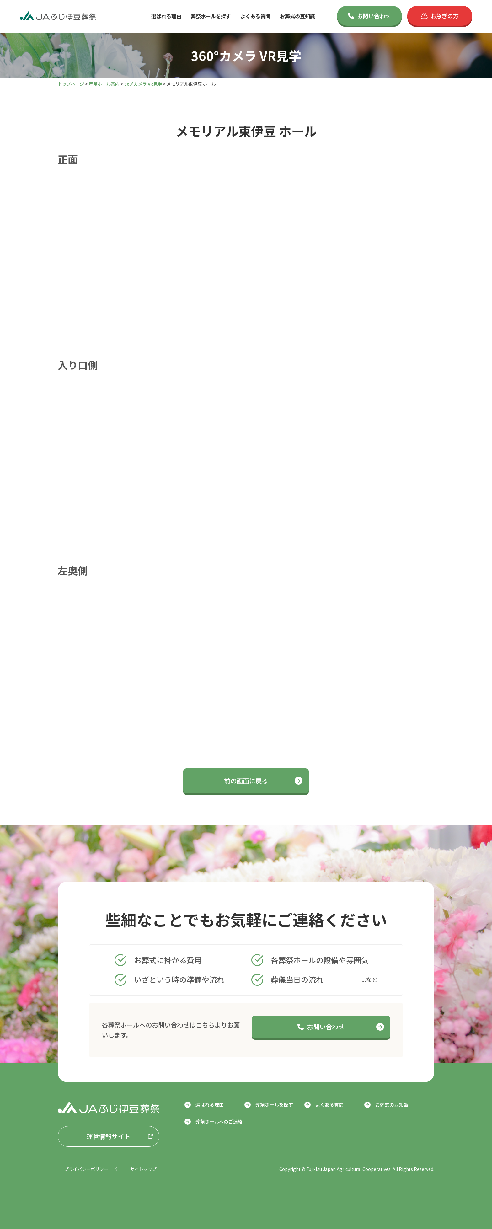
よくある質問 (255, 16)
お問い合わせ (369, 16)
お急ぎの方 (440, 16)
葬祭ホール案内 (104, 84)
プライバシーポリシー (86, 1169)
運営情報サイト (109, 1136)
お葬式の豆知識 (297, 16)
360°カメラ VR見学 (143, 84)
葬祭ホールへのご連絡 (219, 1121)
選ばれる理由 (166, 16)
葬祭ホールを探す (211, 16)
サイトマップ (143, 1169)
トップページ (71, 84)
